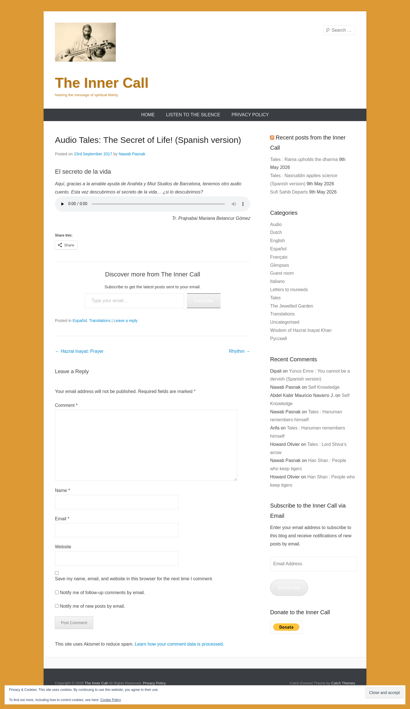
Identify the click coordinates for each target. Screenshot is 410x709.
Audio (276, 224)
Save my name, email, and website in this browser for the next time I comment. (134, 578)
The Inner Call (102, 83)
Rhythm (239, 351)
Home (148, 114)
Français (278, 257)
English (277, 240)
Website (63, 546)
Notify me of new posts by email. (92, 606)
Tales (275, 297)
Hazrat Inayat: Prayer (79, 351)
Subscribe (204, 300)
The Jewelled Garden (291, 306)
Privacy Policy (250, 114)
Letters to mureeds (289, 289)
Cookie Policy (110, 700)
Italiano (277, 281)
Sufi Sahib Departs (289, 192)
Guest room (282, 273)
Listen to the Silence (193, 114)
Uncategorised (284, 322)
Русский (278, 338)
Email (62, 518)
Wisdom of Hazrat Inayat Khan (301, 330)
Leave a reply (126, 320)
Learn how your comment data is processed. (179, 644)
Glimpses (279, 265)
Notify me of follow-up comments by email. (102, 592)
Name (62, 490)
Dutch (276, 232)
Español (79, 320)
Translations (99, 320)
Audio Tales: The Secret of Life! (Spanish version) (148, 140)
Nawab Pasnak (132, 154)
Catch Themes (343, 683)
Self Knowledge (323, 387)
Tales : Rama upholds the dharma (304, 159)
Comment (66, 405)
